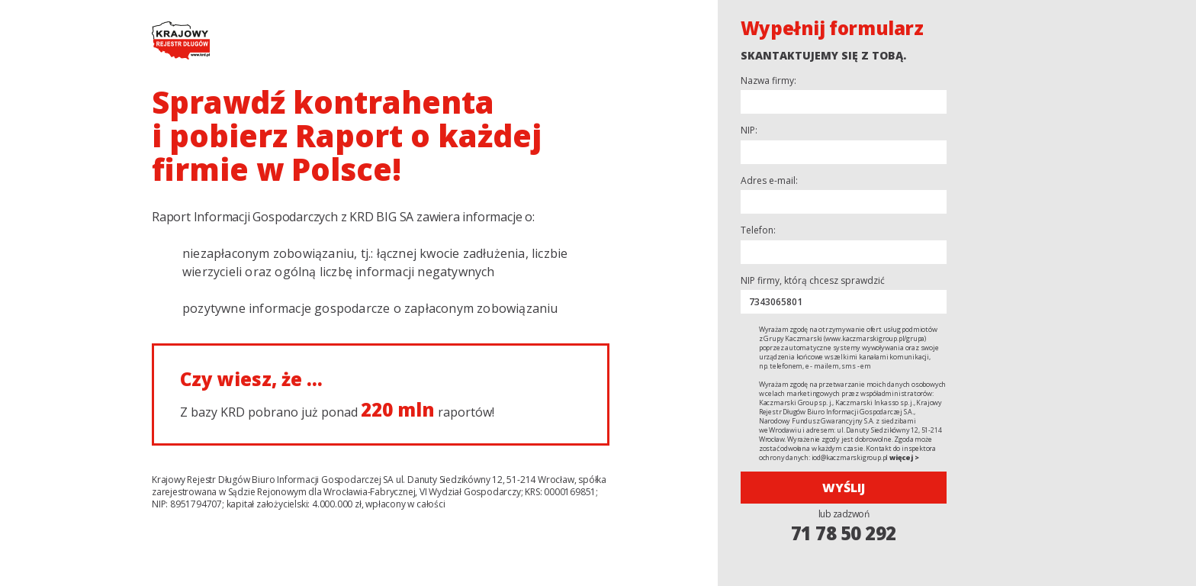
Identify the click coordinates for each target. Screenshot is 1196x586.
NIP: (749, 130)
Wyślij (843, 487)
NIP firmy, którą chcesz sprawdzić (813, 281)
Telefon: (758, 230)
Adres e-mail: (769, 181)
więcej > (903, 457)
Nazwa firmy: (768, 81)
